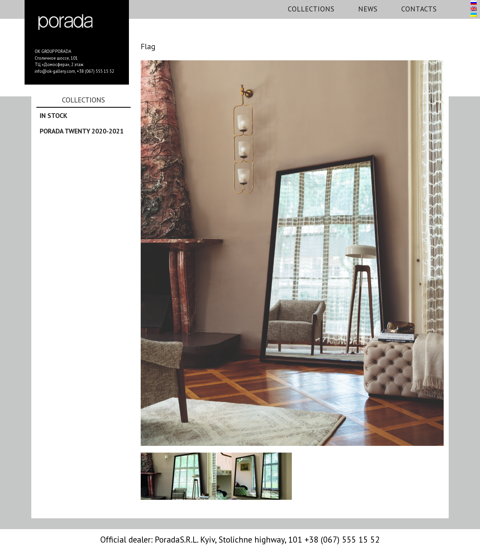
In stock (53, 115)
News (368, 8)
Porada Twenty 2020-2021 (82, 131)
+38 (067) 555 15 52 (95, 71)
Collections (311, 8)
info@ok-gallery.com (55, 71)
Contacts (419, 8)
